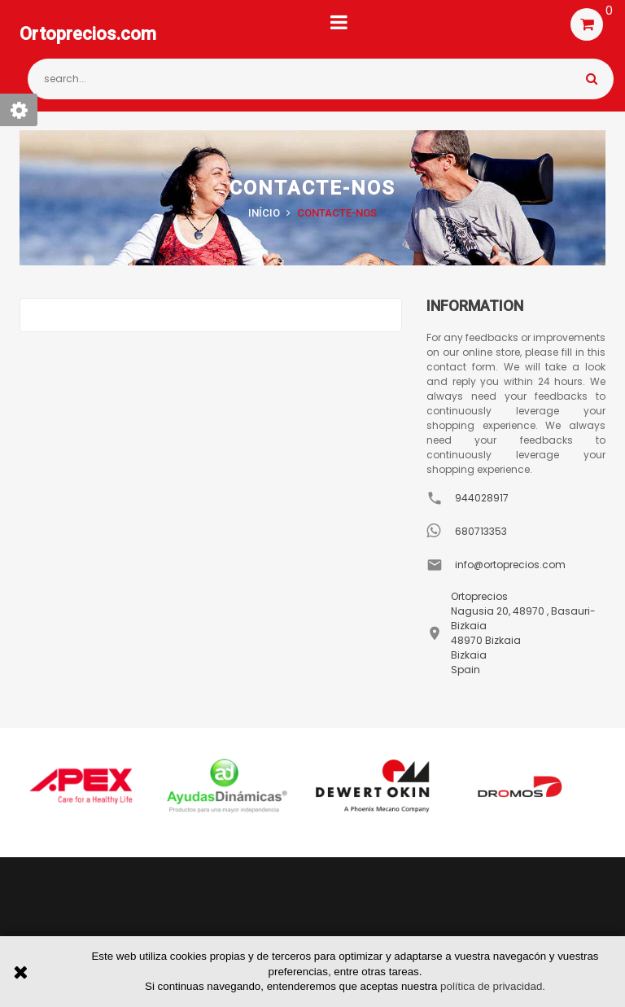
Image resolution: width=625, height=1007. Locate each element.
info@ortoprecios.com (510, 564)
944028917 (482, 498)
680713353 (481, 531)
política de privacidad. (492, 986)
